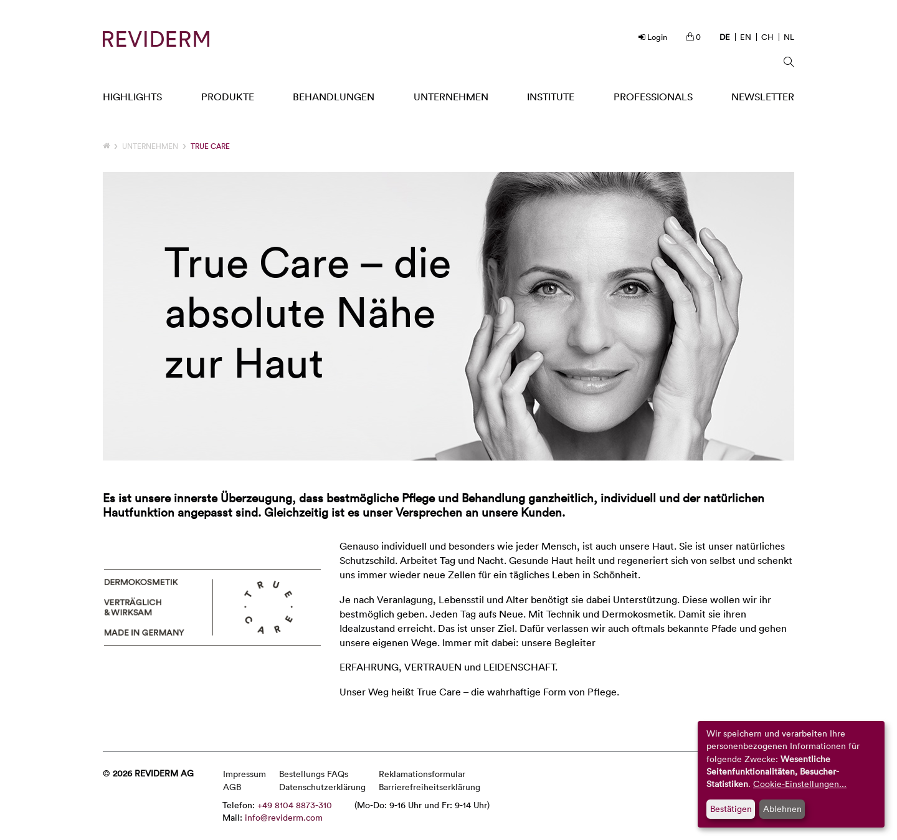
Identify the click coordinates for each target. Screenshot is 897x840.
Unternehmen (150, 145)
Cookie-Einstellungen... (800, 784)
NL (789, 36)
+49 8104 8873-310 (294, 805)
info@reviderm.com (284, 817)
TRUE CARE (210, 145)
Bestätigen (731, 808)
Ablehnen (782, 808)
